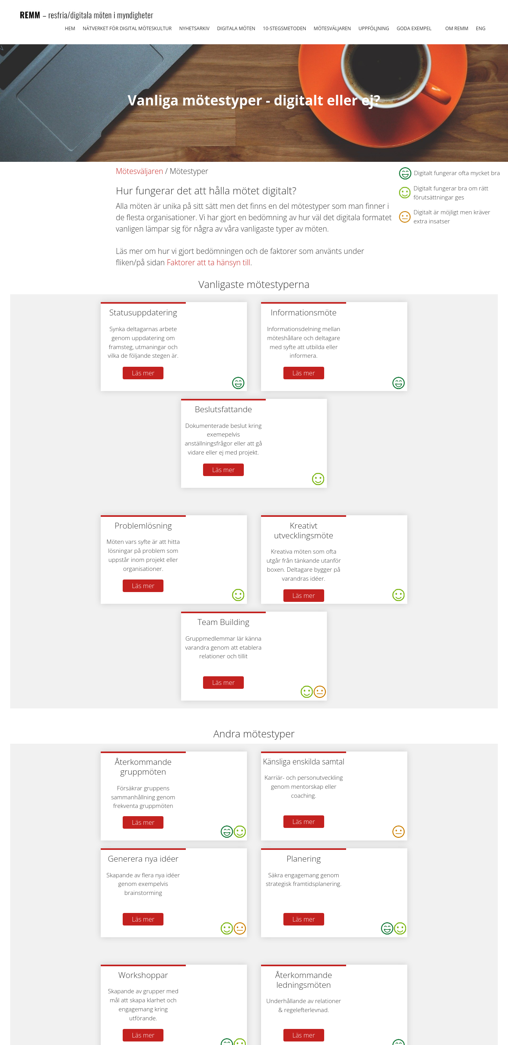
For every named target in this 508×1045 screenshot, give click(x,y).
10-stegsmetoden (285, 28)
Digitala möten (236, 28)
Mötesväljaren (332, 28)
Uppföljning (373, 28)
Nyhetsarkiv (194, 28)
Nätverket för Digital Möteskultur (127, 28)
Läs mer (149, 373)
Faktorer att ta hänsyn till (208, 262)
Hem (70, 28)
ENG (480, 28)
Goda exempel (414, 28)
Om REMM (456, 28)
